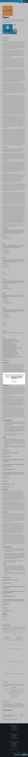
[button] (21, 1)
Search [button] (24, 1)
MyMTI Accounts (19, 1)
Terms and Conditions (16, 377)
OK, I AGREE (14, 381)
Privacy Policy (14, 378)
